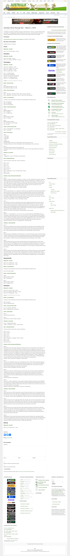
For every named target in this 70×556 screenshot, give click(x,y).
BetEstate (22, 483)
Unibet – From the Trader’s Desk (10, 126)
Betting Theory (51, 149)
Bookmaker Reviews (53, 147)
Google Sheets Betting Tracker (57, 106)
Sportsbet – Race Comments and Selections (12, 175)
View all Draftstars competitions (60, 131)
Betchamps (23, 481)
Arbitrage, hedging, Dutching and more (57, 116)
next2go (22, 495)
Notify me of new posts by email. (9, 466)
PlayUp (22, 498)
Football (13, 12)
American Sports (52, 183)
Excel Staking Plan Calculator (56, 109)
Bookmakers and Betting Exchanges (55, 144)
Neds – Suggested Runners (9, 158)
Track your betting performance (56, 104)
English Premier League (55, 191)
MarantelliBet (23, 493)
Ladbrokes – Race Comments (9, 222)
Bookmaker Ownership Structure (26, 510)
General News (51, 152)
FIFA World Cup (54, 192)
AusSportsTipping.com (53, 142)
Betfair (22, 484)
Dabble (22, 490)
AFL (4, 12)
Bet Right (22, 486)
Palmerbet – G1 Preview (8, 152)
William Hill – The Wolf (8, 56)
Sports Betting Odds (56, 504)
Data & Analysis (52, 150)
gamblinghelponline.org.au (44, 551)
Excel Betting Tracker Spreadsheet (57, 103)
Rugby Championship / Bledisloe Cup (57, 210)
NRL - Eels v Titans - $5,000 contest (54, 125)
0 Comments (17, 29)
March (14, 17)
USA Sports (53, 12)
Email (19, 457)
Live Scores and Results (42, 487)
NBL (24, 12)
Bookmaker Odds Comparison (56, 100)
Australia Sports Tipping (56, 501)
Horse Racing (9, 437)
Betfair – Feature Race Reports (10, 106)
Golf (18, 12)
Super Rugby (53, 212)
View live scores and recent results (57, 113)
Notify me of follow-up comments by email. (11, 463)
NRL (51, 203)
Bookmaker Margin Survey (25, 513)
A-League (52, 189)
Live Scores (53, 112)
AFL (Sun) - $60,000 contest (52, 122)
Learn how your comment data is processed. (26, 471)
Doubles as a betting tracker (56, 110)
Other (58, 12)
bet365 (22, 479)
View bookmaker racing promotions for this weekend (13, 39)
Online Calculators (54, 115)
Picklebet (22, 496)
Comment (6, 444)
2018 (11, 17)
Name (5, 457)
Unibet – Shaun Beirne (8, 132)
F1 (20, 12)
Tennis (47, 12)
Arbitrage (50, 140)
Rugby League (34, 12)
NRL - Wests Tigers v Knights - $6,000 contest (55, 128)
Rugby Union (41, 12)
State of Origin (53, 205)
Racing (28, 12)
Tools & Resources (52, 154)
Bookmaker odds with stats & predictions (58, 101)
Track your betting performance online (57, 107)
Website (34, 457)
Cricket (8, 12)
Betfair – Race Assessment (9, 90)
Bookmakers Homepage (25, 503)
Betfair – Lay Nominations (9, 97)
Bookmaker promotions (25, 508)
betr (21, 488)
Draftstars (22, 491)
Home (9, 17)
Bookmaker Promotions (53, 145)
